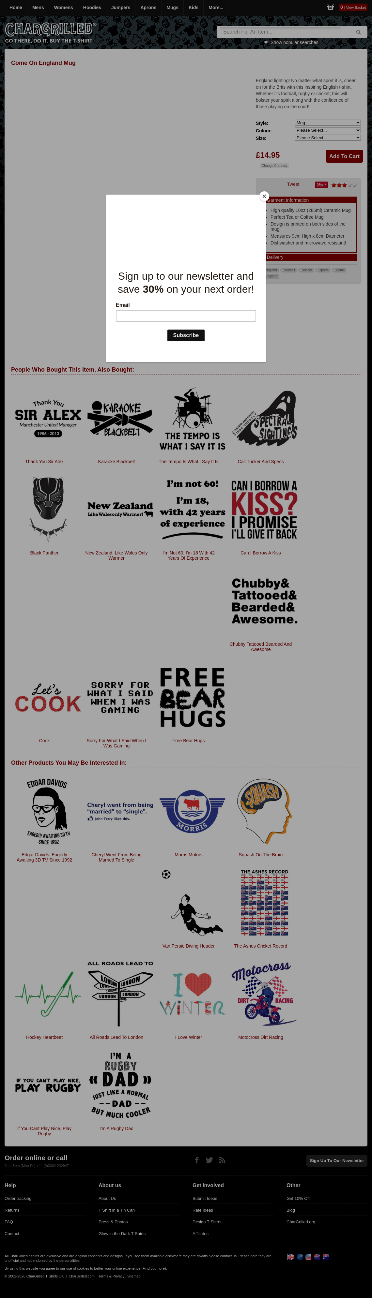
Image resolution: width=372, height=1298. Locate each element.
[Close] (264, 196)
